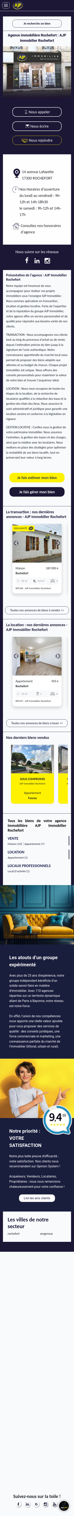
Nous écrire (37, 126)
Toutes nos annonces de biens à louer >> (37, 723)
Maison (20, 568)
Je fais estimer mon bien (37, 477)
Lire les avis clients (37, 1198)
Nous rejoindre (37, 140)
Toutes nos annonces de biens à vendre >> (37, 610)
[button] (16, 543)
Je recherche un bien (37, 23)
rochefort (22, 573)
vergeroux (46, 1234)
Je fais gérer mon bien (37, 491)
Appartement (24, 681)
